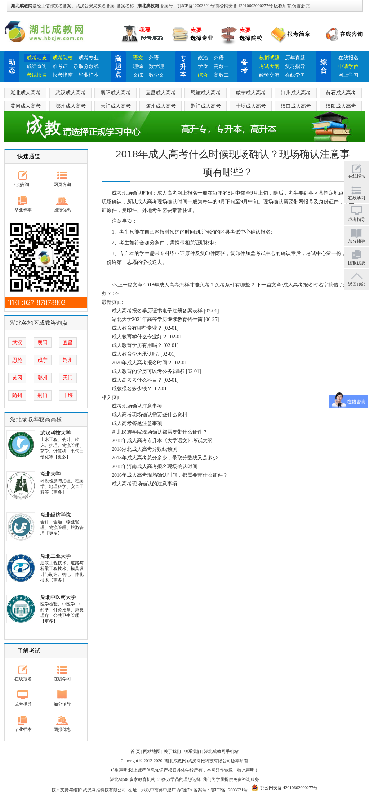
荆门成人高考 (206, 106)
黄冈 (17, 378)
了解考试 (28, 651)
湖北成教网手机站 (221, 751)
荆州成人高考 (296, 92)
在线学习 (295, 75)
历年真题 (295, 58)
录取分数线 (86, 66)
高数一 (221, 66)
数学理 (156, 66)
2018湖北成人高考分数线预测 (144, 449)
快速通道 (28, 156)
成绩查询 (37, 66)
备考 (244, 66)
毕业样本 (89, 75)
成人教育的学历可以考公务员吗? (148, 371)
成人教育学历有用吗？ (137, 345)
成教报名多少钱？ (132, 388)
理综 (138, 66)
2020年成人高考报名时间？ (142, 362)
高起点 (118, 66)
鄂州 (42, 378)
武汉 (17, 342)
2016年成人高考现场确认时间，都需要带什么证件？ (170, 475)
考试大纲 (269, 66)
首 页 (135, 751)
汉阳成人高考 (341, 106)
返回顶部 (356, 284)
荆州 (68, 360)
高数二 (221, 75)
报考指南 (63, 75)
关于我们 (172, 751)
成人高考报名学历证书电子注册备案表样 (157, 311)
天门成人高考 (116, 106)
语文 (138, 58)
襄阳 (42, 342)
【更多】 (62, 456)
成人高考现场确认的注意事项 (144, 483)
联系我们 (192, 751)
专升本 (183, 66)
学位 (203, 66)
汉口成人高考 (296, 106)
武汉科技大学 (55, 433)
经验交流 (269, 75)
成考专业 (89, 58)
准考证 (60, 66)
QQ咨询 (21, 184)
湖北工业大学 (55, 556)
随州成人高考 (161, 106)
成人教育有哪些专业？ (137, 328)
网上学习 (348, 75)
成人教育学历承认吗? (135, 354)
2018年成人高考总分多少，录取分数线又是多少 (165, 458)
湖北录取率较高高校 (36, 419)
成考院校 (63, 58)
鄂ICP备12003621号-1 (231, 789)
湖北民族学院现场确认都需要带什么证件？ (160, 432)
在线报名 (348, 58)
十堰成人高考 (251, 106)
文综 (138, 75)
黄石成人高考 (341, 92)
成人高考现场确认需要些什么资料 (149, 414)
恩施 (17, 360)
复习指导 (295, 66)
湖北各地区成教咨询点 (39, 323)
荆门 (42, 395)
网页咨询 (62, 184)
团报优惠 (62, 209)
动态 (12, 66)
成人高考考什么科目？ (137, 380)
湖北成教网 (148, 5)
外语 (154, 58)
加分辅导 (62, 704)
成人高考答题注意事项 (137, 423)
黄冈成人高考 (25, 106)
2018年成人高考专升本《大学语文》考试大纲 (162, 440)
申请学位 (348, 66)
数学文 (156, 75)
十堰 (68, 395)
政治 (203, 58)
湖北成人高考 (25, 92)
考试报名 (37, 75)
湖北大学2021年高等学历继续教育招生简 (157, 319)
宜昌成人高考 (161, 92)
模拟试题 (269, 58)
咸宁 (42, 360)
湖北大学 (50, 474)
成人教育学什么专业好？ (139, 336)
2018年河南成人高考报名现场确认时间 (154, 466)
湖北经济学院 (55, 515)
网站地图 (151, 751)
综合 (203, 75)
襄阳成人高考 (116, 92)
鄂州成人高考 (70, 106)
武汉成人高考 (70, 92)
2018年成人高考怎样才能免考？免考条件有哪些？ (199, 285)
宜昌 (68, 342)
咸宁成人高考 (251, 92)
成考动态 (37, 58)
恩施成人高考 (206, 92)
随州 (17, 395)
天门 (68, 378)
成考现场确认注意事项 (137, 406)
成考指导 (23, 704)
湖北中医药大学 (58, 597)
